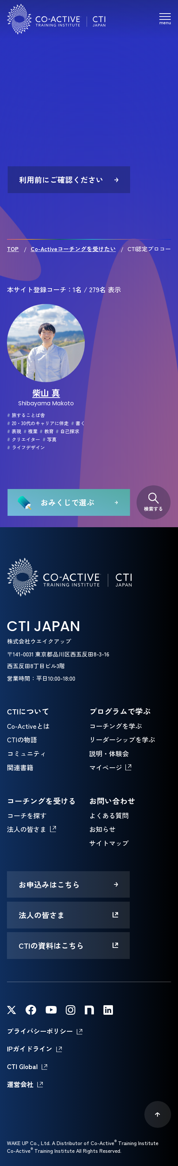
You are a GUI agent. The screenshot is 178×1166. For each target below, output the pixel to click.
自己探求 (67, 431)
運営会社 (20, 1084)
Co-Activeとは (28, 726)
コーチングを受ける (41, 800)
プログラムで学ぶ (120, 711)
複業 (30, 431)
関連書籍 (20, 767)
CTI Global (22, 1066)
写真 (49, 439)
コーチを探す (26, 815)
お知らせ (102, 829)
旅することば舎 (26, 415)
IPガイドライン (29, 1048)
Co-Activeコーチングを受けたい (73, 249)
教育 (46, 431)
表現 (14, 431)
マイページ (105, 767)
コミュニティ (26, 753)
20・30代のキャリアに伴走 (38, 423)
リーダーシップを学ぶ (122, 739)
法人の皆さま (26, 829)
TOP (13, 249)
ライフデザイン (26, 447)
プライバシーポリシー (40, 1031)
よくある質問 (109, 815)
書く (78, 423)
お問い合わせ (112, 800)
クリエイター (23, 439)
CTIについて (28, 711)
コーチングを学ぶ (115, 726)
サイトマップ (109, 843)
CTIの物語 (22, 739)
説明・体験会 (109, 753)
